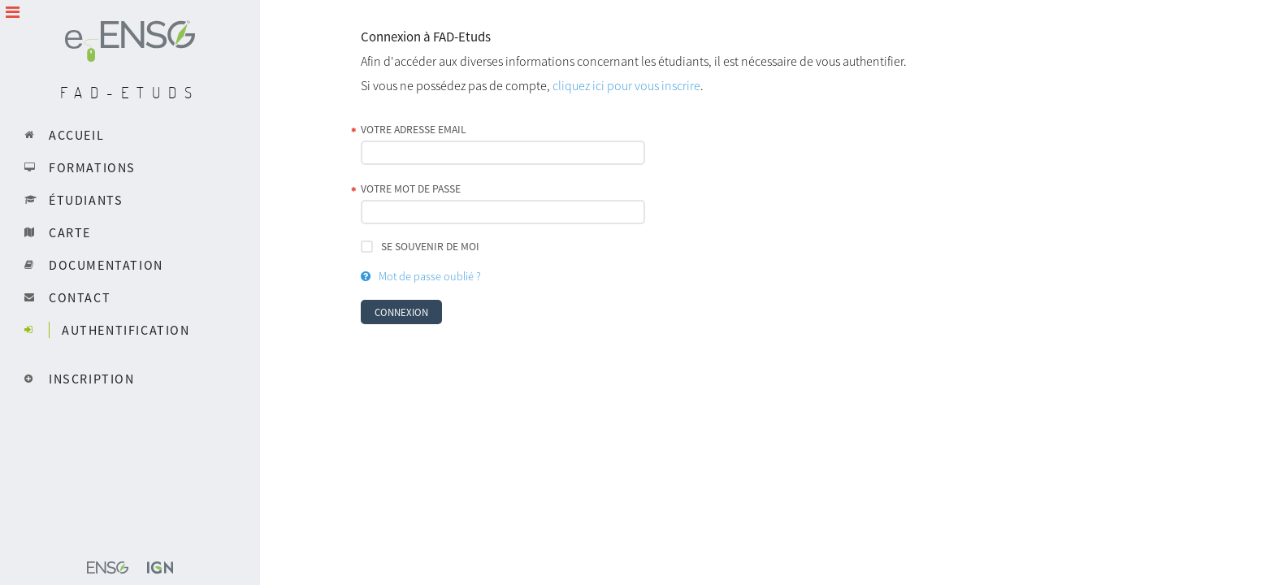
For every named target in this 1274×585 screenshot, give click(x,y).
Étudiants (86, 200)
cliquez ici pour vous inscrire (626, 85)
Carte (70, 232)
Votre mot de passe (411, 189)
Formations (92, 167)
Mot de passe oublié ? (430, 276)
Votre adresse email (413, 129)
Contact (79, 297)
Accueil (76, 135)
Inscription (92, 378)
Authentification (126, 330)
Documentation (106, 265)
